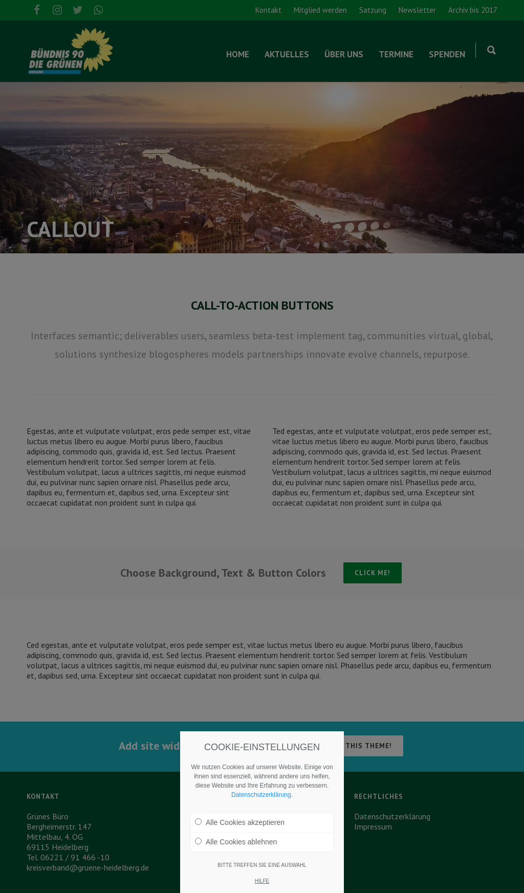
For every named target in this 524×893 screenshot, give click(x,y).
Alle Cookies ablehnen (236, 842)
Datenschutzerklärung (261, 794)
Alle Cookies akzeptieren (240, 822)
